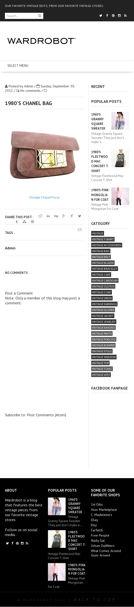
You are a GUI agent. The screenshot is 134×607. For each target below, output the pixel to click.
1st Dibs (97, 504)
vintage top (100, 362)
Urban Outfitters (103, 545)
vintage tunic (102, 368)
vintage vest (101, 374)
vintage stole (102, 351)
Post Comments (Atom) (46, 414)
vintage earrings (104, 304)
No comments (31, 90)
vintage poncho (104, 339)
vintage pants (102, 333)
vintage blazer (103, 262)
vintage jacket (103, 315)
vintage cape (101, 274)
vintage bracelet (104, 268)
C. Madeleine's (101, 515)
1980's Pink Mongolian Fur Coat (100, 195)
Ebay (94, 520)
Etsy (94, 525)
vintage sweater (104, 357)
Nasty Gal (98, 540)
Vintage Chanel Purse (44, 197)
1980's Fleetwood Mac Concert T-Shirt (100, 161)
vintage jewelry (104, 321)
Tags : (10, 233)
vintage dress (102, 298)
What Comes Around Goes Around (106, 553)
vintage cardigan (105, 280)
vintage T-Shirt (103, 239)
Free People (100, 535)
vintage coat (101, 292)
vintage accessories (106, 245)
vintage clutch (103, 286)
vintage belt (101, 256)
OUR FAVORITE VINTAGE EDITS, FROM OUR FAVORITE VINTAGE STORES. (54, 6)
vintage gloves (103, 309)
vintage (97, 233)
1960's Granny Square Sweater (75, 506)
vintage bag (101, 251)
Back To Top (95, 599)
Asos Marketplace (104, 509)
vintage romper (103, 345)
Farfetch (97, 530)
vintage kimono (103, 327)
